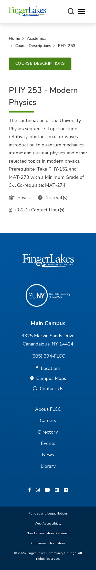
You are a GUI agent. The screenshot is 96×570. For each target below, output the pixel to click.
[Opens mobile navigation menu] (81, 11)
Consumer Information (48, 543)
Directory (48, 432)
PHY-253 (67, 46)
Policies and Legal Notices (48, 513)
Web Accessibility (48, 523)
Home (14, 38)
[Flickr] (66, 490)
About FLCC (48, 409)
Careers (48, 420)
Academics (37, 38)
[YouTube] (47, 490)
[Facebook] (29, 490)
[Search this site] (71, 11)
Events (48, 443)
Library (48, 466)
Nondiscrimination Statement (48, 533)
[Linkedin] (57, 490)
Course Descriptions (33, 46)
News (48, 455)
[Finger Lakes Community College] (27, 11)
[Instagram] (38, 490)
